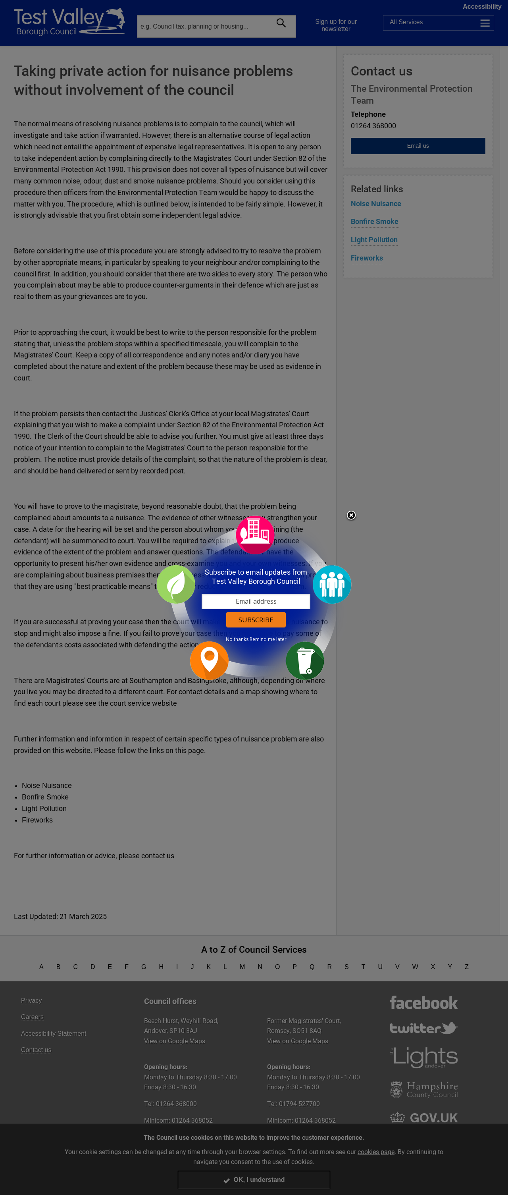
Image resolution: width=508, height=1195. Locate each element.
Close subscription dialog (351, 516)
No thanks (237, 639)
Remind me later (268, 639)
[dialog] (254, 597)
